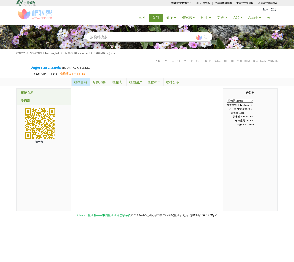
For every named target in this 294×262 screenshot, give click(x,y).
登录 (266, 9)
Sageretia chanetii (246, 124)
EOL (225, 61)
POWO (247, 61)
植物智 (20, 53)
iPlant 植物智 (203, 3)
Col (172, 61)
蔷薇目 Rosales (238, 112)
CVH (166, 61)
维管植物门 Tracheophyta (45, 53)
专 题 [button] (222, 17)
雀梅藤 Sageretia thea (72, 73)
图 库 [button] (171, 17)
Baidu (263, 61)
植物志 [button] (188, 17)
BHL (231, 61)
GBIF (208, 61)
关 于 (272, 17)
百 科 (157, 17)
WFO (239, 61)
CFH (191, 61)
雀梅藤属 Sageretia (104, 53)
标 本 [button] (206, 17)
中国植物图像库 (223, 3)
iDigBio (217, 61)
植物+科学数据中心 (181, 3)
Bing (255, 61)
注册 (274, 9)
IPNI (185, 61)
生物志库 (273, 61)
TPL (178, 61)
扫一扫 (39, 141)
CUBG (199, 61)
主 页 (144, 17)
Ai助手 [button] (254, 17)
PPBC (158, 61)
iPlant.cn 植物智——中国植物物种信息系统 (104, 215)
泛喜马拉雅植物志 (268, 3)
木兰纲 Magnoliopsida (240, 108)
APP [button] (237, 17)
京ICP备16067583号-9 (203, 215)
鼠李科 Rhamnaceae (77, 53)
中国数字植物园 (245, 3)
